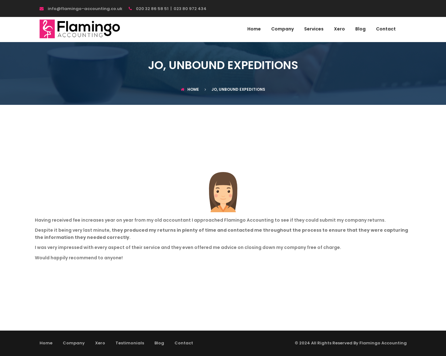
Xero (339, 29)
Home (254, 29)
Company (282, 29)
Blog (360, 29)
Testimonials (130, 343)
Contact (386, 29)
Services (314, 29)
